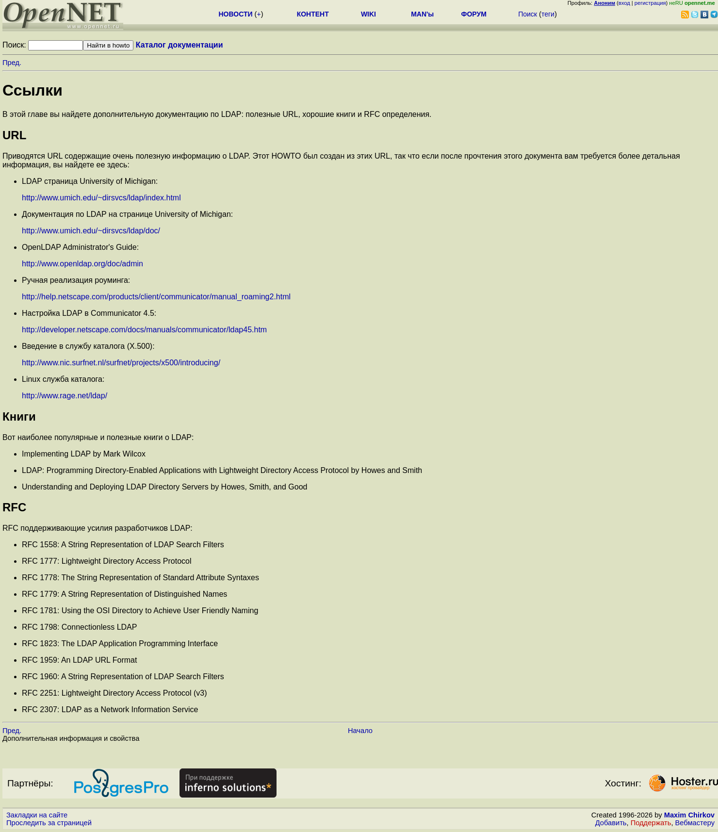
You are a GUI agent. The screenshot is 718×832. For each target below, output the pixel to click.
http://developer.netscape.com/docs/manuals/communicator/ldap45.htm (144, 330)
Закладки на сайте (36, 815)
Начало (360, 730)
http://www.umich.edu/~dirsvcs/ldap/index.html (101, 198)
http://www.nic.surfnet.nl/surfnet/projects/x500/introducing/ (121, 363)
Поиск (527, 14)
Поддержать (651, 823)
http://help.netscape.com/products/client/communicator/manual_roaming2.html (156, 297)
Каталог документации (179, 45)
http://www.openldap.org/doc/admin (82, 264)
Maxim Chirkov (689, 815)
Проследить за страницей (49, 823)
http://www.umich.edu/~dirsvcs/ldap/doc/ (91, 231)
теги (548, 14)
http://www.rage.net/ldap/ (64, 396)
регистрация (650, 3)
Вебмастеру (695, 823)
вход (624, 3)
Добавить (611, 823)
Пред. (11, 62)
